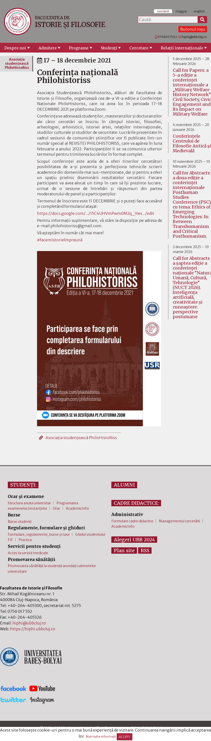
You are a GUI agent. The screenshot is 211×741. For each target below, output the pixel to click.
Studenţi (109, 47)
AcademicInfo (77, 508)
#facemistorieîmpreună (59, 239)
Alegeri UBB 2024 (134, 539)
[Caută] (202, 19)
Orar (56, 508)
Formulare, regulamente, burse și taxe (39, 534)
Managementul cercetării (179, 521)
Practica (25, 540)
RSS (145, 550)
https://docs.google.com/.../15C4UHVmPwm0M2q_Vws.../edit (95, 213)
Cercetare (138, 47)
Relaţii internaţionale (182, 47)
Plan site (124, 550)
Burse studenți (19, 521)
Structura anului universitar (29, 503)
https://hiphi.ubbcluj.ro (32, 628)
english (199, 11)
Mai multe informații (101, 737)
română (163, 11)
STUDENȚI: (23, 485)
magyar (181, 11)
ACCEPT (124, 737)
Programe (78, 47)
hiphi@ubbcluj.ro (194, 37)
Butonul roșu (192, 29)
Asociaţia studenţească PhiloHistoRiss (78, 437)
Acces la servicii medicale (28, 553)
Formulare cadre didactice (132, 521)
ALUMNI (124, 485)
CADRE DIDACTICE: (136, 503)
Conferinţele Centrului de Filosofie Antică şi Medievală (192, 144)
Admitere (47, 47)
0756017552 (167, 37)
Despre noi (15, 47)
